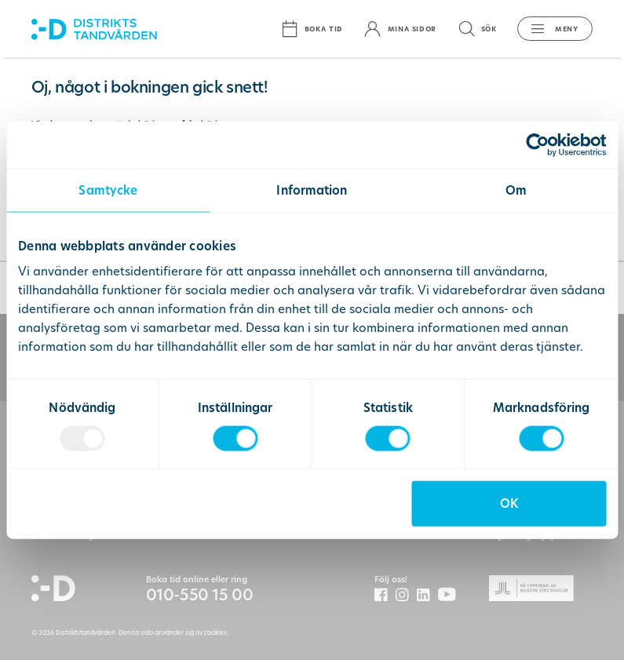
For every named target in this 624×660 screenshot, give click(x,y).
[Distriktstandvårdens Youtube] (450, 595)
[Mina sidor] (400, 28)
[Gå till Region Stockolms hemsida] (541, 590)
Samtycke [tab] (107, 189)
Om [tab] (516, 189)
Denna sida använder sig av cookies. (173, 632)
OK (509, 503)
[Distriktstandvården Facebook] (385, 596)
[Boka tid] (311, 28)
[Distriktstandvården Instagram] (406, 596)
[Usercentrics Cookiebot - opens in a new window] (537, 144)
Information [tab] (311, 189)
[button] (550, 28)
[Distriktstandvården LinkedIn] (427, 596)
